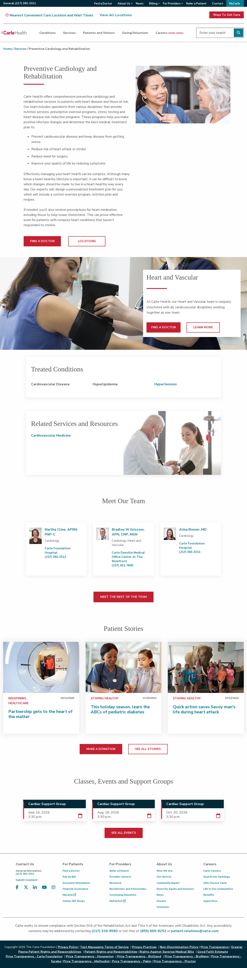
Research (115, 883)
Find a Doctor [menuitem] (103, 4)
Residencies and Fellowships (127, 889)
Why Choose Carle (215, 883)
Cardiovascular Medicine (51, 435)
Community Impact (168, 883)
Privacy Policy (68, 947)
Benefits (208, 895)
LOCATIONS (87, 241)
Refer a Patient (119, 870)
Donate (161, 901)
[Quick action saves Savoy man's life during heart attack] (206, 667)
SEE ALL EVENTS (123, 833)
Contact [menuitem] (217, 4)
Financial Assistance (75, 889)
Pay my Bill (69, 876)
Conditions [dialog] (47, 33)
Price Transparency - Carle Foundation (34, 956)
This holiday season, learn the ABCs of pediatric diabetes (120, 709)
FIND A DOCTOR (42, 241)
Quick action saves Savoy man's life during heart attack (204, 709)
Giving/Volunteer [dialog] (135, 33)
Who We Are (165, 870)
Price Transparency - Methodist (86, 961)
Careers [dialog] (170, 33)
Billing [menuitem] (153, 4)
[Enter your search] (220, 33)
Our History (164, 876)
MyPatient (117, 901)
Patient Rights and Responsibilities (111, 952)
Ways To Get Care (226, 15)
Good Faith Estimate (212, 952)
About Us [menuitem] (124, 4)
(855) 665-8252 (153, 931)
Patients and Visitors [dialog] (99, 33)
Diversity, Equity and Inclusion (175, 889)
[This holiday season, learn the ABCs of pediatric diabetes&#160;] (124, 667)
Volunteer (163, 907)
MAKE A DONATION (100, 749)
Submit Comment (26, 880)
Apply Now (210, 901)
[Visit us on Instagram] (53, 890)
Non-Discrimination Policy (179, 947)
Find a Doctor (71, 870)
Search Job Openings (216, 876)
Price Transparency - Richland (139, 956)
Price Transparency (215, 947)
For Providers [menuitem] (172, 4)
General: (19, 3)
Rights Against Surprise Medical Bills (166, 952)
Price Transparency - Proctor (175, 961)
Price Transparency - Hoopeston (90, 956)
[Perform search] (238, 33)
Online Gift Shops (74, 901)
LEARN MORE (203, 327)
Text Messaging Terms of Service (104, 947)
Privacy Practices (144, 947)
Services (20, 49)
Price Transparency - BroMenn (187, 956)
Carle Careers (212, 870)
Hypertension (165, 384)
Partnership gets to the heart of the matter (40, 714)
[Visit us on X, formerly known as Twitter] (26, 890)
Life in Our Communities (218, 889)
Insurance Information (76, 883)
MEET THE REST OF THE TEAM (123, 597)
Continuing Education (122, 895)
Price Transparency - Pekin (131, 961)
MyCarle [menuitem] (234, 4)
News (160, 895)
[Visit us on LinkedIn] (35, 890)
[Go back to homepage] (14, 32)
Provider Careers (120, 876)
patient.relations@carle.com (194, 931)
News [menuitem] (140, 4)
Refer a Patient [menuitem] (196, 4)
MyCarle (69, 895)
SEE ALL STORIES (148, 749)
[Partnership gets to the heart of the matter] (41, 667)
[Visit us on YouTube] (44, 890)
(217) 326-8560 (105, 931)
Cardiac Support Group (47, 804)
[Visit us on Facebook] (17, 890)
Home (7, 49)
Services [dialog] (69, 33)
